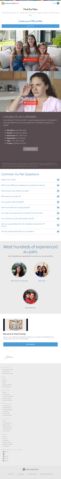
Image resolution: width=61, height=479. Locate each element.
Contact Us (5, 438)
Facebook (6, 451)
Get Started (30, 344)
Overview (4, 392)
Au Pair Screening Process (8, 369)
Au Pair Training (6, 371)
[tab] (30, 180)
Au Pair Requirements (7, 407)
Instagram (6, 460)
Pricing (4, 379)
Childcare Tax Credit (7, 386)
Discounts (5, 380)
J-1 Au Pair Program (7, 405)
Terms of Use (11, 474)
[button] (30, 180)
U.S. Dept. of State (32, 474)
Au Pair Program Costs (7, 427)
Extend (4, 382)
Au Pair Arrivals (6, 411)
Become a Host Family (7, 400)
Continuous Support (7, 398)
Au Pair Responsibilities (7, 409)
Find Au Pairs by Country (8, 373)
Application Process (7, 425)
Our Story (5, 436)
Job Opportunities (7, 442)
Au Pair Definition (6, 394)
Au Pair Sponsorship (7, 423)
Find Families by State (7, 415)
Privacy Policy (21, 474)
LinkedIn (5, 456)
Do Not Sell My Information (46, 474)
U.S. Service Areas (6, 413)
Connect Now (30, 149)
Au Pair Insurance (6, 430)
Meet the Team (6, 440)
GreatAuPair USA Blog (8, 444)
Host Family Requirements (8, 396)
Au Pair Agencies (6, 446)
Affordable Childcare (7, 384)
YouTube (5, 458)
